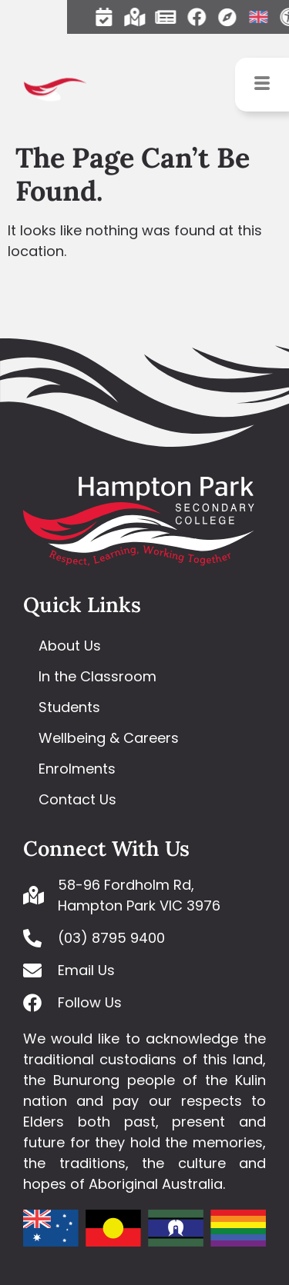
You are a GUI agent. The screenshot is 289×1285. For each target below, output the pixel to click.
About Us (70, 645)
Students (69, 707)
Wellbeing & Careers (109, 737)
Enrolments (77, 768)
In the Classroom (97, 676)
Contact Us (77, 799)
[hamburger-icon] (262, 84)
